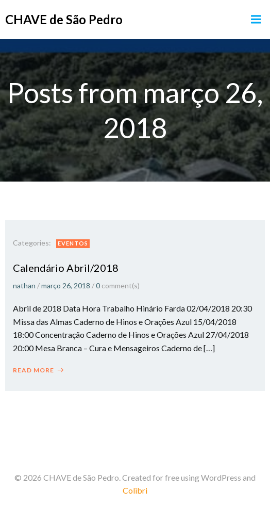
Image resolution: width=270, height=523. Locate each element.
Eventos (73, 243)
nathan (24, 285)
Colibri (135, 490)
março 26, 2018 (65, 285)
